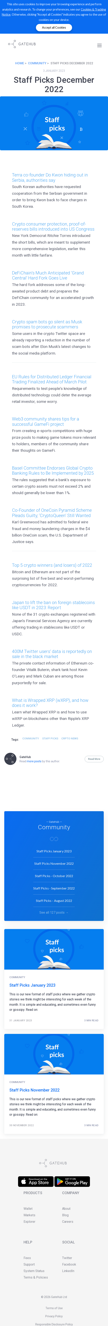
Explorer (29, 1222)
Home (19, 63)
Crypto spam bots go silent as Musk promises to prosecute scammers (47, 324)
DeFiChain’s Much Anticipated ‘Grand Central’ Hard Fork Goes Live (48, 275)
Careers (67, 1222)
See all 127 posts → (54, 911)
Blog (65, 1215)
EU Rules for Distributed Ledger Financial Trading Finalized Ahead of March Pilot (51, 379)
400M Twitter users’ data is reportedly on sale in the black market (52, 654)
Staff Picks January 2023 (54, 850)
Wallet (28, 1209)
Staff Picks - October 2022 (54, 875)
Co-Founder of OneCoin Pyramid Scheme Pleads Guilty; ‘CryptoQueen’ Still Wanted (52, 513)
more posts (34, 761)
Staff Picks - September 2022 (54, 887)
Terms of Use (54, 1308)
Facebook (69, 1264)
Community (37, 63)
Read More (94, 759)
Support (29, 1264)
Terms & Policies (36, 1277)
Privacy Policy (54, 1316)
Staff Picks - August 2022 (54, 899)
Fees (27, 1258)
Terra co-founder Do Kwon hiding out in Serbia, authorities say (50, 177)
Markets (29, 1215)
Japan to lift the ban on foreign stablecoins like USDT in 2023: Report (53, 605)
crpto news (69, 738)
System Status (34, 1271)
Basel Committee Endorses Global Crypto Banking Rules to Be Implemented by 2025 (53, 471)
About (66, 1209)
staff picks (50, 738)
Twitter (67, 1258)
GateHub (25, 757)
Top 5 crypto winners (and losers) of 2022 (52, 565)
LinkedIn (68, 1271)
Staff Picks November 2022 (54, 862)
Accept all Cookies (54, 27)
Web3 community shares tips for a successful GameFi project (45, 421)
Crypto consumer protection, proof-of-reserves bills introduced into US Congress (53, 227)
